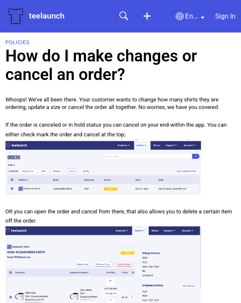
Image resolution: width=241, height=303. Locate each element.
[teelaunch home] (15, 16)
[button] (147, 16)
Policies (17, 42)
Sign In (225, 16)
